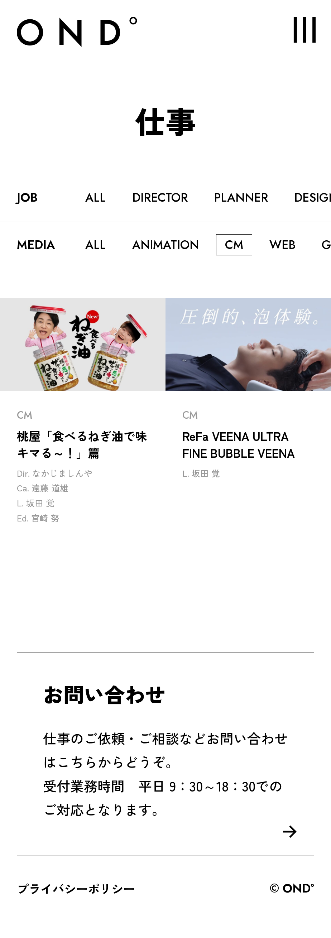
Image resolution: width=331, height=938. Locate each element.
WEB (282, 244)
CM (234, 244)
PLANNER (241, 197)
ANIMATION (165, 244)
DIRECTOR (160, 197)
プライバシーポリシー (76, 888)
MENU (297, 29)
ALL (95, 197)
